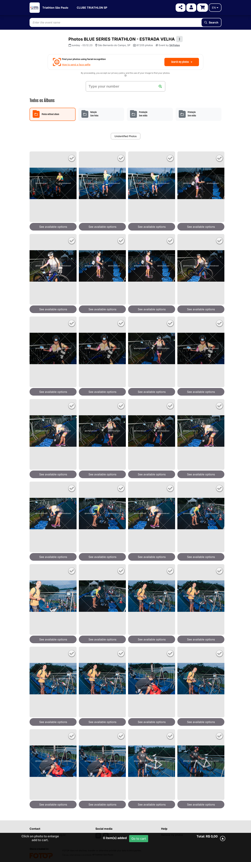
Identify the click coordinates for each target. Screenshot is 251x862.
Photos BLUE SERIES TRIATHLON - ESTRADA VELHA (121, 39)
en (215, 7)
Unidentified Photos (125, 136)
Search (211, 22)
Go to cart (138, 838)
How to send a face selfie (76, 64)
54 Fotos (174, 45)
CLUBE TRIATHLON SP (92, 7)
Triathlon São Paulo (55, 7)
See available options (53, 226)
